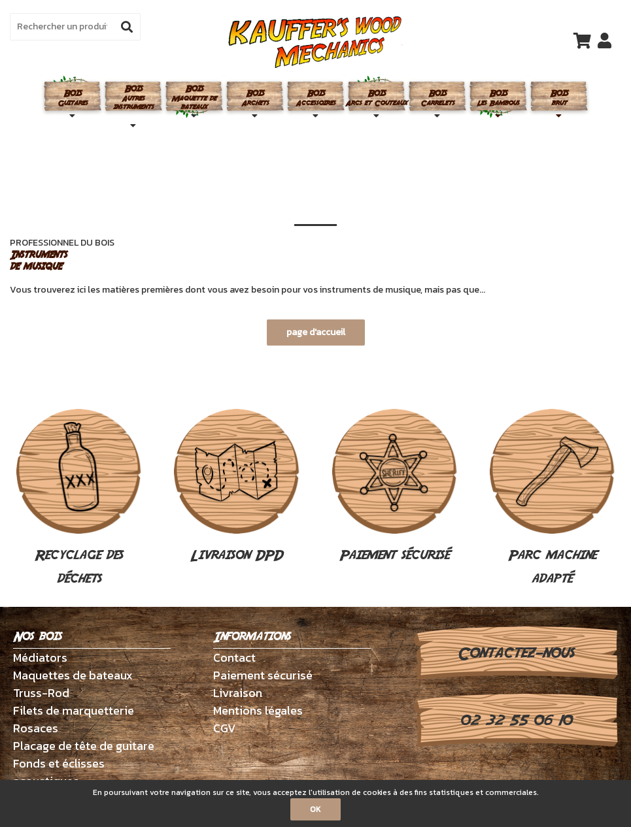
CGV (224, 728)
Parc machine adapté (552, 499)
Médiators (40, 657)
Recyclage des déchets (78, 499)
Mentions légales (258, 710)
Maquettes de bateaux (73, 675)
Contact (234, 657)
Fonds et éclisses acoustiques (59, 772)
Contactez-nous (515, 653)
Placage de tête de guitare (83, 745)
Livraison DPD (236, 487)
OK (315, 809)
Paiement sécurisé (394, 487)
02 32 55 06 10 (515, 720)
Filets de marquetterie (73, 710)
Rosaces (35, 728)
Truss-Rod (41, 693)
